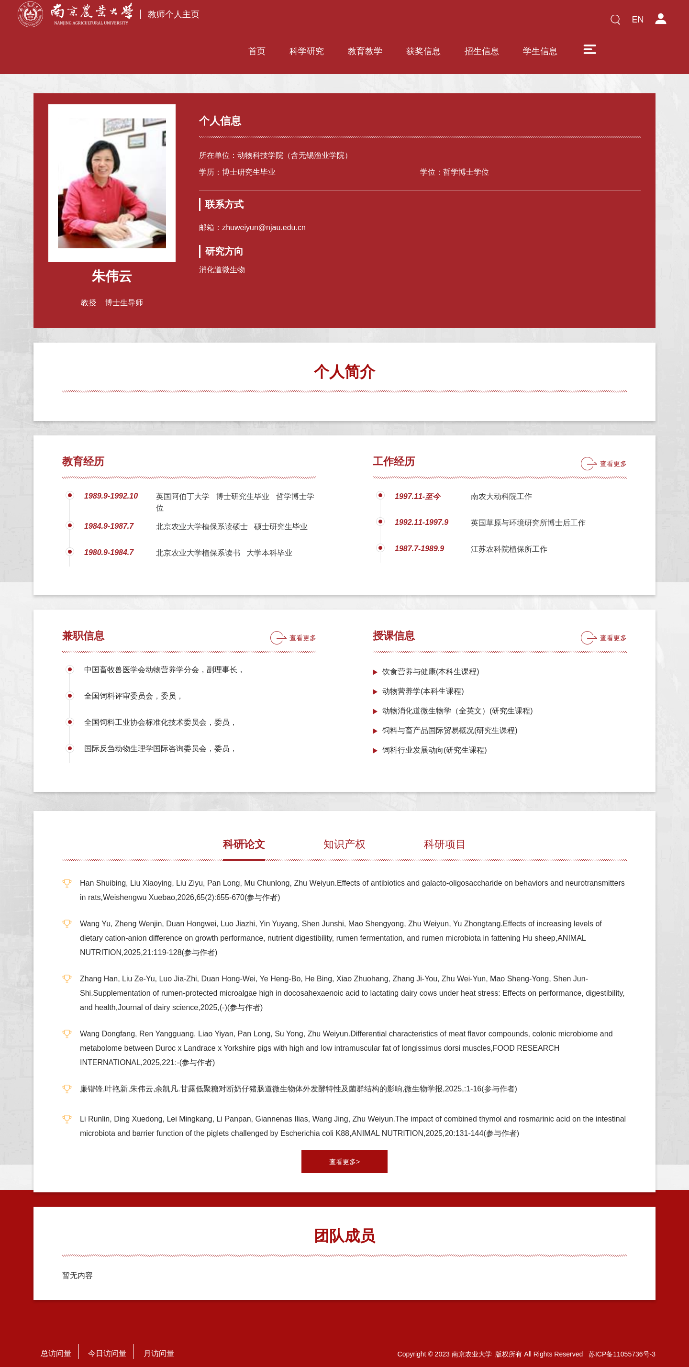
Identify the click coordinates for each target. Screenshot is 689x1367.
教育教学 (365, 22)
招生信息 (482, 22)
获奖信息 (423, 22)
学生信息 (540, 22)
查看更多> (344, 1149)
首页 (257, 22)
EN (638, 19)
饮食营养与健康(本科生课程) (430, 659)
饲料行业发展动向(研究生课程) (434, 738)
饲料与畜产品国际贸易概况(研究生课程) (450, 718)
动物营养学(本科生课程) (423, 679)
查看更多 (613, 451)
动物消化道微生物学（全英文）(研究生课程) (457, 698)
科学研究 (306, 22)
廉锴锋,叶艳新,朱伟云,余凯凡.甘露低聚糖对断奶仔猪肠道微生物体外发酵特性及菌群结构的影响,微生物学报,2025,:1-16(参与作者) (298, 1076)
